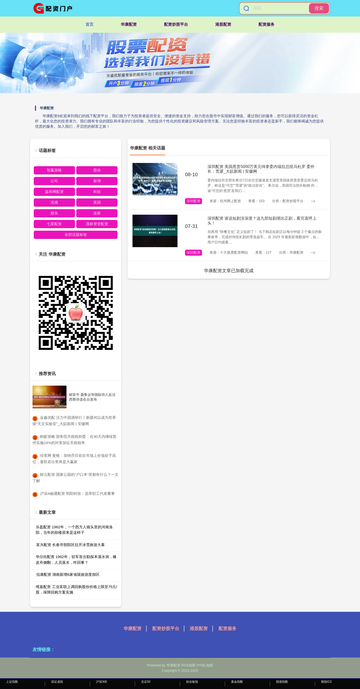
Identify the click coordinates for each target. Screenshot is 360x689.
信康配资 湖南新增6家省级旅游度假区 (68, 574)
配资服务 (266, 24)
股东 (54, 213)
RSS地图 (188, 665)
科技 (97, 191)
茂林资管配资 (97, 224)
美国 (97, 202)
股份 (97, 170)
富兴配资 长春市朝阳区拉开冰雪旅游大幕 (70, 545)
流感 (54, 202)
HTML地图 (204, 665)
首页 (90, 24)
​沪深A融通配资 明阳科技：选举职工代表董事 (77, 493)
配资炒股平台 (176, 24)
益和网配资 (54, 191)
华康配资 (129, 24)
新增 (97, 181)
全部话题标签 (75, 234)
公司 (54, 181)
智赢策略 (54, 170)
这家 (97, 213)
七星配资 (54, 224)
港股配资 (223, 24)
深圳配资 (193, 201)
